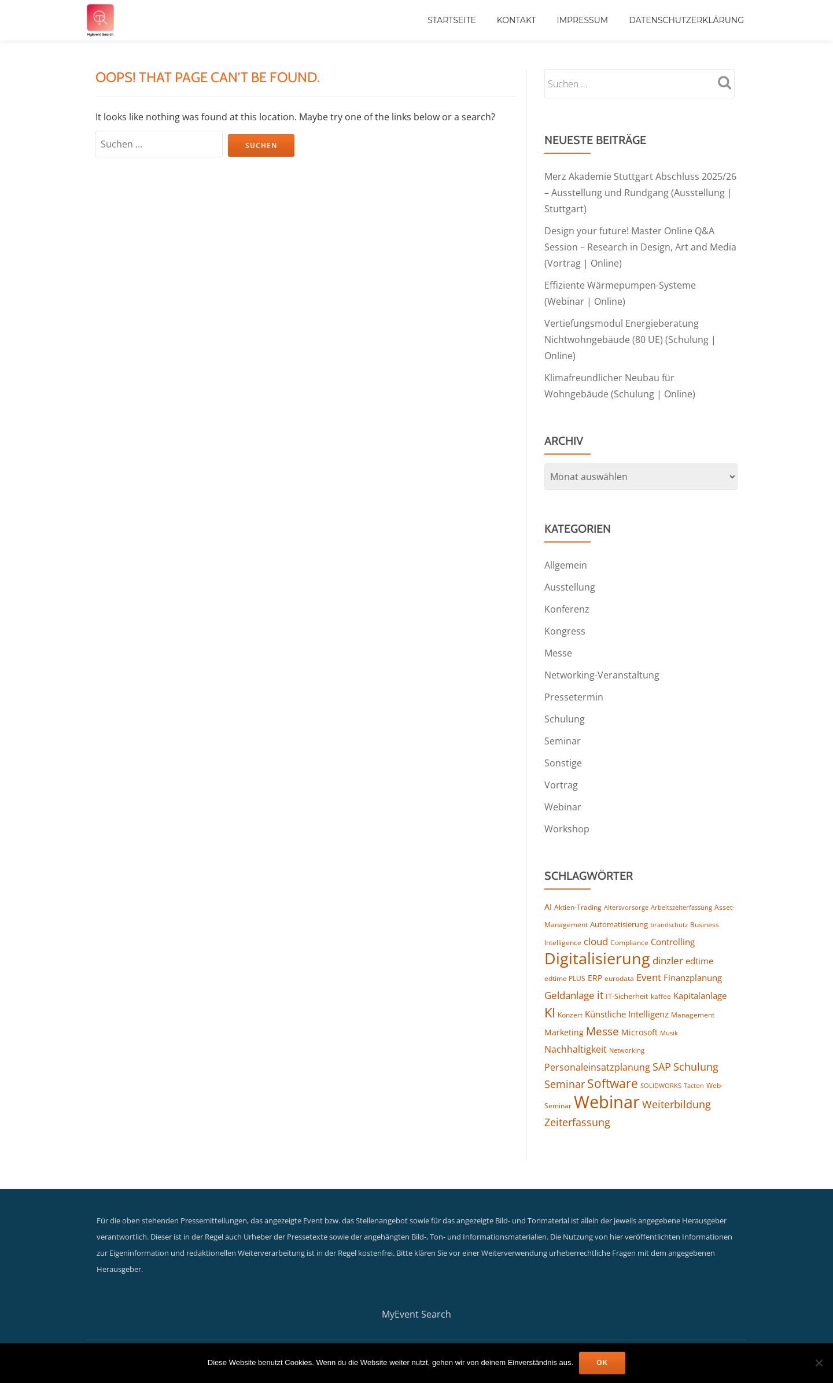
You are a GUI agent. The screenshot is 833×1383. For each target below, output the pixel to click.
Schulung (564, 719)
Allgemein (565, 565)
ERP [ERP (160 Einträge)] (595, 977)
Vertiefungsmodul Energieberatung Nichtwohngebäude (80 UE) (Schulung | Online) (630, 339)
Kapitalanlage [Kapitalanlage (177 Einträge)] (700, 995)
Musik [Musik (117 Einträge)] (669, 1032)
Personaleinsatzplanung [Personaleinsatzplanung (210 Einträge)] (597, 1067)
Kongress (564, 631)
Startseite (451, 20)
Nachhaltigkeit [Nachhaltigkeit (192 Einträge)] (575, 1049)
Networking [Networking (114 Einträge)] (626, 1050)
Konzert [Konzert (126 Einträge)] (570, 1015)
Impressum (582, 20)
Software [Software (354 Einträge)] (612, 1083)
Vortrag (561, 785)
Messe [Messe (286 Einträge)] (602, 1031)
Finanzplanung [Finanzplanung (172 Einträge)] (693, 977)
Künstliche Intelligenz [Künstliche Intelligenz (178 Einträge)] (627, 1014)
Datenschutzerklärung (686, 20)
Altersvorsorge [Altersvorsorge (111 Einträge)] (626, 907)
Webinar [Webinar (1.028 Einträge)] (607, 1101)
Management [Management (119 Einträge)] (692, 1014)
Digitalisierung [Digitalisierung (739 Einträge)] (597, 958)
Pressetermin (573, 697)
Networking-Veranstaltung (601, 675)
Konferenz (566, 609)
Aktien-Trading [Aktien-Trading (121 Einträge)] (578, 907)
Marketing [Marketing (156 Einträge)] (564, 1032)
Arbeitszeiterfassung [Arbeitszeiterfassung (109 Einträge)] (681, 907)
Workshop (566, 829)
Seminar (562, 741)
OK (602, 1363)
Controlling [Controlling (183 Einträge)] (673, 941)
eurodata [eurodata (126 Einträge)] (619, 978)
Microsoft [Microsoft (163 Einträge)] (639, 1032)
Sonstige (563, 763)
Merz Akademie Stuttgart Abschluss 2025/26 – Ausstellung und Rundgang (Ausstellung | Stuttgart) (640, 192)
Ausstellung (569, 587)
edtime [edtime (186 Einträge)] (699, 961)
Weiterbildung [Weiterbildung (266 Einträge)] (676, 1104)
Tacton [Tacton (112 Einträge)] (694, 1085)
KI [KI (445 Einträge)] (549, 1012)
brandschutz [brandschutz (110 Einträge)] (669, 924)
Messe (558, 653)
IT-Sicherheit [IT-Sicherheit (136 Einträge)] (627, 996)
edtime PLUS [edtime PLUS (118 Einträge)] (564, 978)
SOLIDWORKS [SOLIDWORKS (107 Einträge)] (660, 1086)
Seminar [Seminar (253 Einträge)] (564, 1084)
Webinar (562, 807)
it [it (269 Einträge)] (600, 994)
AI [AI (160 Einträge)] (548, 906)
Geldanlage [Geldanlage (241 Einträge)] (569, 995)
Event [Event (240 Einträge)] (648, 977)
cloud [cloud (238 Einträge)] (596, 941)
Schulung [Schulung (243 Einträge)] (695, 1067)
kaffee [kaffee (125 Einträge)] (661, 996)
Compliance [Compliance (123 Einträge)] (629, 942)
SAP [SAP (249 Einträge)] (662, 1067)
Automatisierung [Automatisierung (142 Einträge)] (619, 924)
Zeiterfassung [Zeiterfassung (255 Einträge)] (577, 1122)
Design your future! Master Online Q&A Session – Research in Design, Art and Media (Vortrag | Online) (640, 247)
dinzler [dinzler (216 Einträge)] (668, 960)
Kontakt (516, 20)
